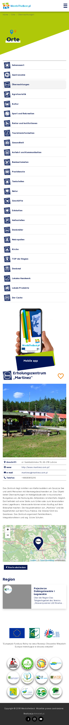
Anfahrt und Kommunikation (22, 152)
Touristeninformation (19, 133)
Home (5, 14)
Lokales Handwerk (17, 278)
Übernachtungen (26, 14)
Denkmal (12, 268)
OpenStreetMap (47, 560)
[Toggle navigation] (65, 6)
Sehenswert (14, 65)
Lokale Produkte (16, 288)
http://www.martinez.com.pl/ (35, 467)
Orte (13, 14)
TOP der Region (16, 259)
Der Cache (13, 297)
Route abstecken (16, 567)
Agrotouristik (15, 94)
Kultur (11, 104)
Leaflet (33, 560)
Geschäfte (13, 201)
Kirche (11, 249)
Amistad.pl (39, 713)
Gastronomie (14, 75)
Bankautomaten (16, 162)
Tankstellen (14, 181)
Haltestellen (14, 220)
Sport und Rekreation (19, 113)
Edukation (13, 210)
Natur (11, 191)
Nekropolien (14, 239)
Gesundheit (14, 142)
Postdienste (14, 172)
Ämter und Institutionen (20, 123)
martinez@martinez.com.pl (35, 472)
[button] (60, 420)
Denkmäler (13, 230)
